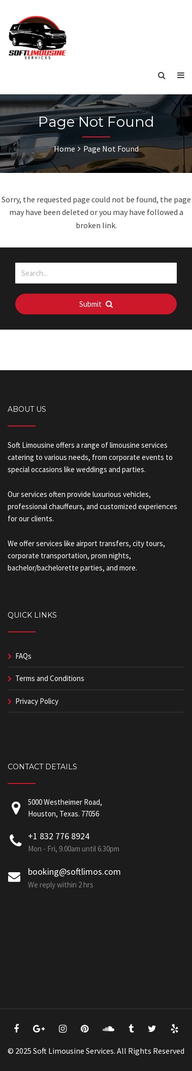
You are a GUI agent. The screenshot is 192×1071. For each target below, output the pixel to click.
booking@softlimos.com (74, 871)
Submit (96, 304)
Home (64, 149)
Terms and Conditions (49, 678)
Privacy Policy (36, 701)
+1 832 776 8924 (58, 836)
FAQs (23, 656)
